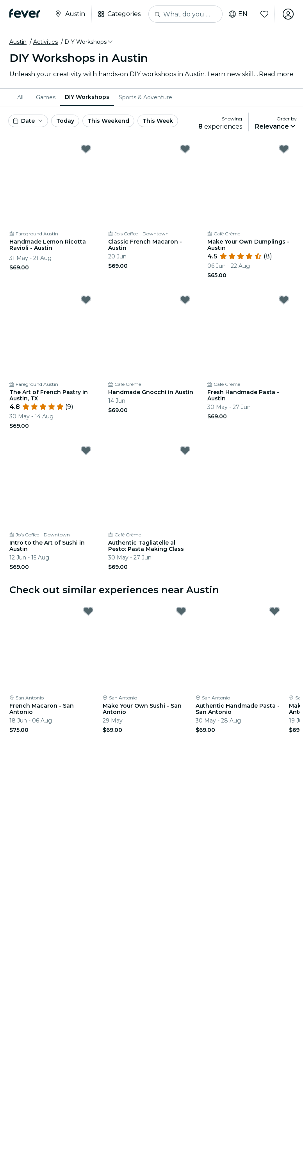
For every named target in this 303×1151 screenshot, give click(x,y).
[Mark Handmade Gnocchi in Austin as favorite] (185, 300)
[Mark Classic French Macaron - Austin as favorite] (185, 149)
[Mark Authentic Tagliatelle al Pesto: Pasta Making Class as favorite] (185, 450)
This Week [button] (158, 120)
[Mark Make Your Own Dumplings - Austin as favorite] (284, 149)
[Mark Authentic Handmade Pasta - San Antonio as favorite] (274, 611)
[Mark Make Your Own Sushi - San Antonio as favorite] (181, 611)
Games (45, 97)
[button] (89, 42)
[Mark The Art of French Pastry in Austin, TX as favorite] (86, 300)
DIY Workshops (87, 96)
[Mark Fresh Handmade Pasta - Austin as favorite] (284, 300)
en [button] (238, 14)
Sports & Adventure (145, 97)
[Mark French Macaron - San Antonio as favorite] (88, 611)
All (20, 97)
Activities (45, 41)
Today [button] (65, 120)
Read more (276, 74)
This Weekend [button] (108, 120)
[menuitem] (21, 97)
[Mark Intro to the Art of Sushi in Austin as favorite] (86, 450)
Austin (18, 41)
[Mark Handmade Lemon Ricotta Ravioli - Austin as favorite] (86, 149)
